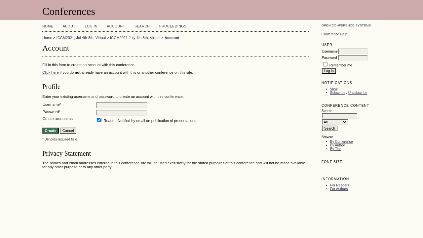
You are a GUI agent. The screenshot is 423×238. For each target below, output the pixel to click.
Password (329, 58)
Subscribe (337, 93)
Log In (91, 26)
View (333, 89)
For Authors (339, 189)
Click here (50, 72)
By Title (335, 149)
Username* (52, 104)
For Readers (339, 185)
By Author (337, 145)
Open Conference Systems (346, 25)
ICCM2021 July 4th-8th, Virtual (135, 38)
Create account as (58, 119)
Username (330, 51)
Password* (51, 112)
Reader (109, 121)
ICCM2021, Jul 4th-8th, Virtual (81, 38)
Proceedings (173, 26)
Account (116, 26)
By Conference (341, 141)
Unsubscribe (357, 93)
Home (47, 26)
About (69, 26)
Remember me (340, 65)
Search (142, 26)
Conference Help (334, 34)
